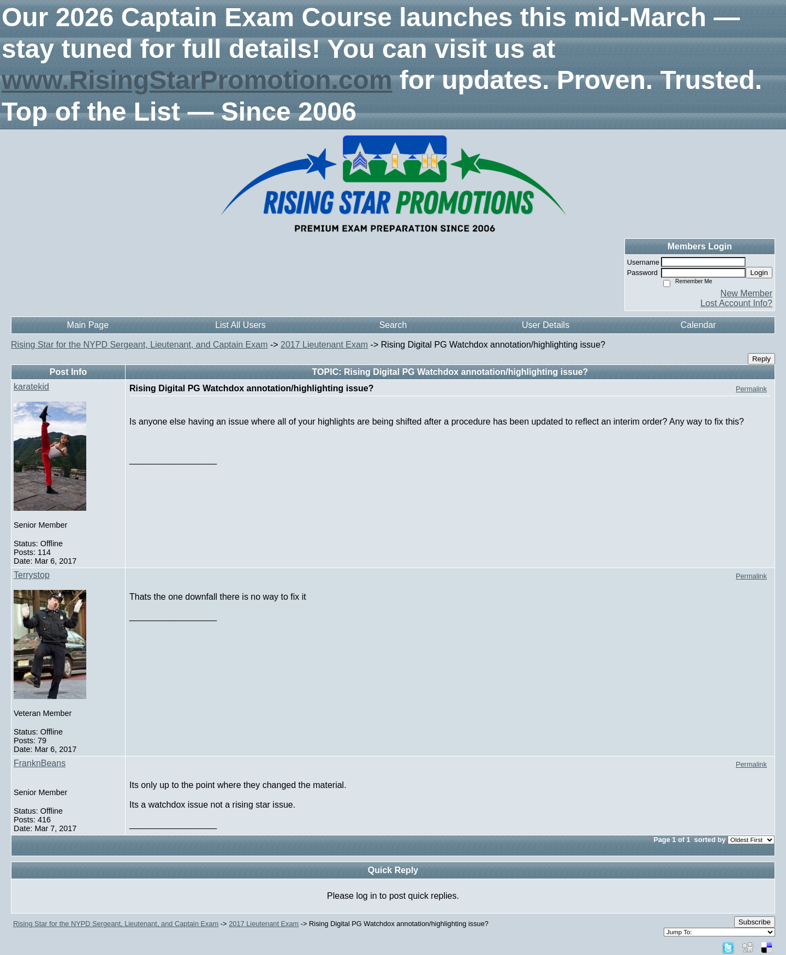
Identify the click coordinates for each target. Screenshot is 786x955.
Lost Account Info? (736, 303)
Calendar (698, 325)
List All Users (240, 325)
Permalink (751, 389)
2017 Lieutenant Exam (324, 344)
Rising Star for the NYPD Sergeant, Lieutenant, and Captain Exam (139, 344)
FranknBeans (40, 763)
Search (393, 325)
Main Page (88, 325)
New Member (746, 293)
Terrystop (32, 575)
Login (759, 272)
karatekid (31, 386)
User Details (545, 325)
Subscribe (755, 922)
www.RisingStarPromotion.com (197, 79)
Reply (761, 359)
